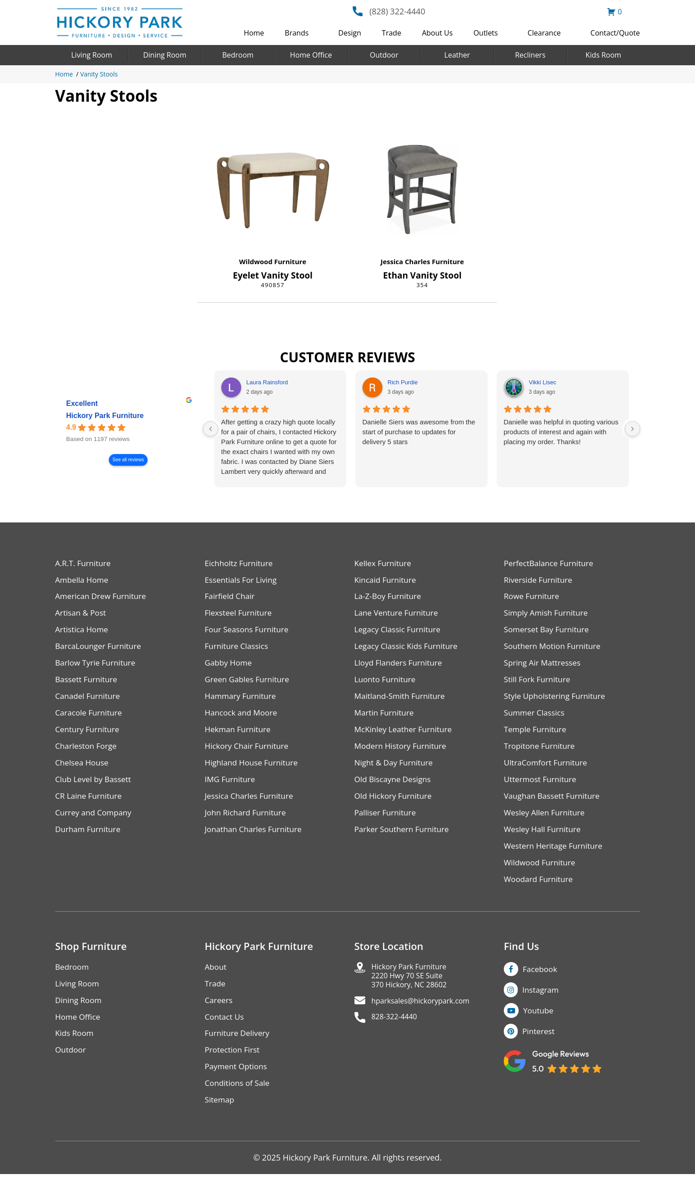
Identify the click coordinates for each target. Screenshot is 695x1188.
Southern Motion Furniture (554, 649)
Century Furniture (88, 734)
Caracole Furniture (90, 717)
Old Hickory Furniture (394, 803)
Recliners (530, 55)
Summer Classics (535, 717)
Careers (219, 1011)
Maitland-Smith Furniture (401, 700)
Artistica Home (83, 632)
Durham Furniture (89, 837)
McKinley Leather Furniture (405, 734)
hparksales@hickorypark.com (427, 1014)
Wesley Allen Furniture (546, 820)
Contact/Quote (615, 33)
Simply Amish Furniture (548, 615)
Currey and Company (95, 820)
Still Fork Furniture (538, 683)
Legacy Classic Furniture (399, 632)
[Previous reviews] (210, 428)
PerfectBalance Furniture (550, 563)
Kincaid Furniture (386, 581)
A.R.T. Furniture (84, 563)
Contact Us (225, 1028)
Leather (457, 55)
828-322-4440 (397, 1031)
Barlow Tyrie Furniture (97, 666)
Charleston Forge (87, 752)
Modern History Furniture (402, 752)
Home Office (311, 55)
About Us (437, 33)
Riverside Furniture (539, 581)
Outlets (485, 33)
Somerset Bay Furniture (548, 632)
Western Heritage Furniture (555, 854)
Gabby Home (229, 666)
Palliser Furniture (386, 820)
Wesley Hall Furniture (544, 837)
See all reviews (128, 459)
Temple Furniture (536, 734)
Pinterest (539, 1043)
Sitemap (220, 1113)
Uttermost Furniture (542, 786)
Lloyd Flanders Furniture (400, 666)
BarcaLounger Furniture (100, 649)
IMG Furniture (231, 786)
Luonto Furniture (386, 683)
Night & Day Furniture (395, 769)
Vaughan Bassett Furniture (554, 803)
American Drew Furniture (103, 598)
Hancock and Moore (243, 717)
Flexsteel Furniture (240, 615)
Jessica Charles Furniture (422, 261)
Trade (391, 33)
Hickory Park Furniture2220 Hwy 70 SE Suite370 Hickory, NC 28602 (414, 987)
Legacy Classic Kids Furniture (408, 649)
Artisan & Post (81, 615)
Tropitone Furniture (541, 752)
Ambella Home (83, 581)
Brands (297, 33)
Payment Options (237, 1079)
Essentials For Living (242, 581)
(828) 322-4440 (397, 11)
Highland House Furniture (253, 769)
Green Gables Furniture (249, 683)
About (216, 977)
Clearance (544, 33)
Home (254, 33)
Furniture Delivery (239, 1045)
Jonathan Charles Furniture (255, 837)
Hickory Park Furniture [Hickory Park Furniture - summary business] (105, 415)
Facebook (541, 978)
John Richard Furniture (247, 820)
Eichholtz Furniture (240, 563)
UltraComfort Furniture (547, 769)
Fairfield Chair (231, 598)
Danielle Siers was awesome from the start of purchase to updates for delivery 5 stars (419, 432)
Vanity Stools (99, 74)
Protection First (233, 1062)
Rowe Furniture (533, 598)
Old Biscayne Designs (394, 786)
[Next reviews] (632, 428)
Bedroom (238, 55)
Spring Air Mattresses (544, 666)
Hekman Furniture (239, 734)
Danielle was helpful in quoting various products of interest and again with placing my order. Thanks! (561, 432)
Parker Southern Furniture (403, 837)
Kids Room (603, 55)
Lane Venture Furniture (398, 615)
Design (349, 33)
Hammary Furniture (242, 700)
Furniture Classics (238, 649)
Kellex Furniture (384, 563)
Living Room (91, 55)
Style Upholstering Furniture (557, 700)
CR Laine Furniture (90, 803)
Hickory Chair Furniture (248, 752)
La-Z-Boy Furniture (389, 598)
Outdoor (384, 55)
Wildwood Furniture (272, 261)
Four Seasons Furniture (248, 632)
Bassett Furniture (88, 683)
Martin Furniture (385, 717)
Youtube (540, 1022)
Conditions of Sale (239, 1096)
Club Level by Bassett (95, 786)
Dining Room (164, 55)
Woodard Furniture (540, 888)
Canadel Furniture (89, 700)
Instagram (541, 1000)
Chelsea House (83, 769)
